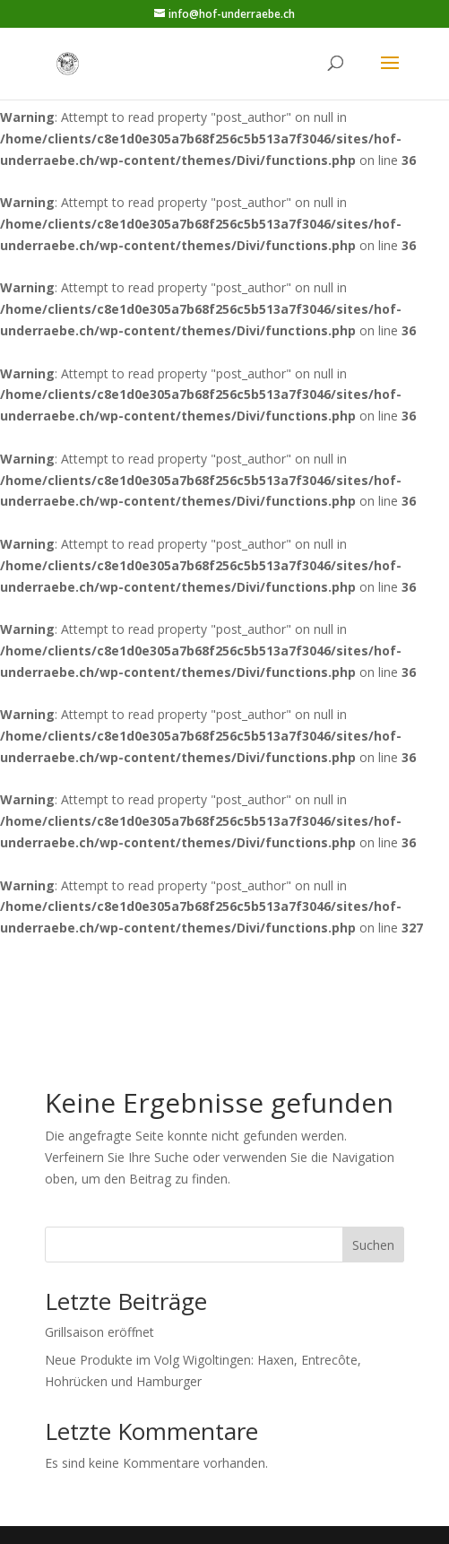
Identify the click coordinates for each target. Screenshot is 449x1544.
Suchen (373, 1244)
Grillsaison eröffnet (99, 1331)
